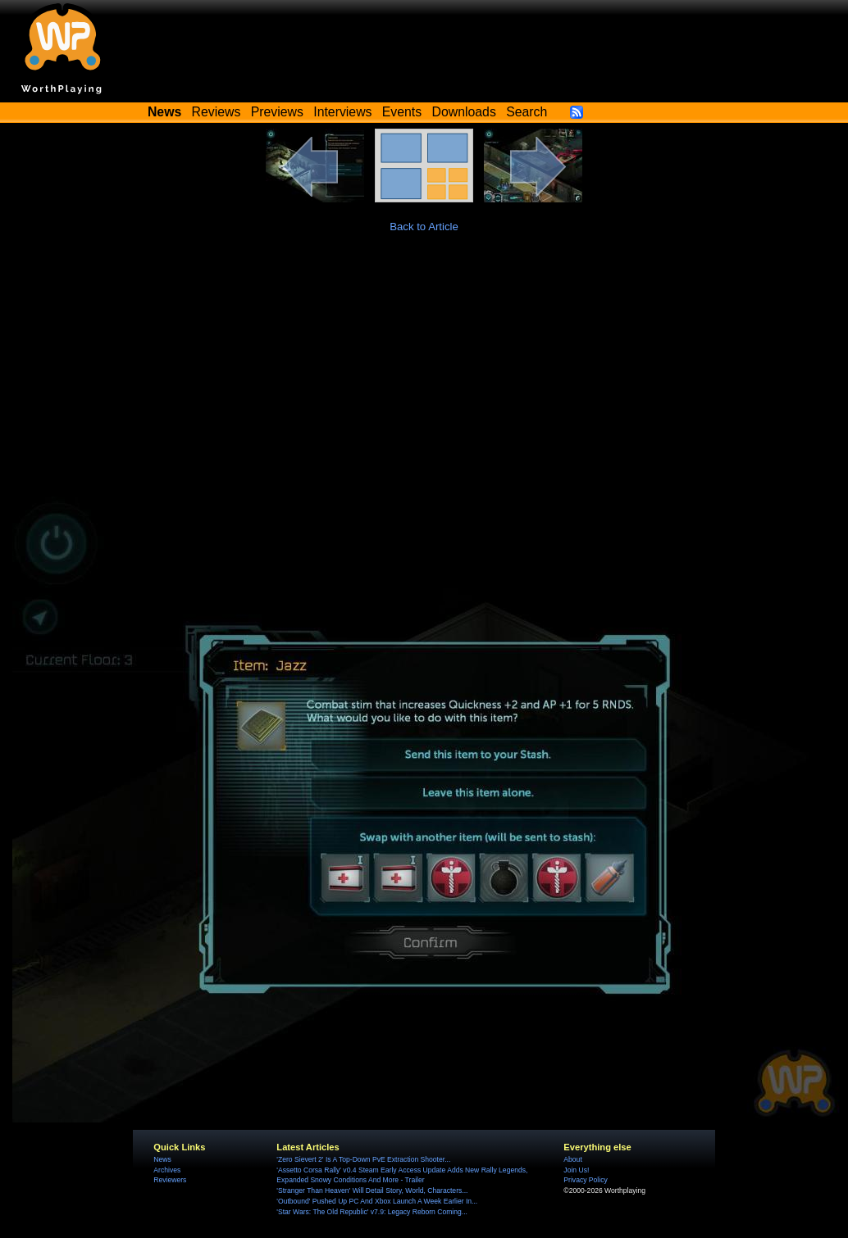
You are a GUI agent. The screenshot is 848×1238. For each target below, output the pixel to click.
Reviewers (169, 1180)
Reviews (216, 112)
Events (402, 112)
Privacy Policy (585, 1180)
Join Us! (576, 1170)
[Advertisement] (424, 373)
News (162, 1159)
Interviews (342, 112)
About (572, 1159)
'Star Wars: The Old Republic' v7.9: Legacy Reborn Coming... (371, 1212)
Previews (277, 112)
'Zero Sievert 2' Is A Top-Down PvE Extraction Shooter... (363, 1159)
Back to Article (424, 226)
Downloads (464, 112)
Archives (166, 1170)
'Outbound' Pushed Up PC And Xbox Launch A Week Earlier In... (376, 1201)
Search (526, 112)
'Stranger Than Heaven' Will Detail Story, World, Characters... (371, 1190)
